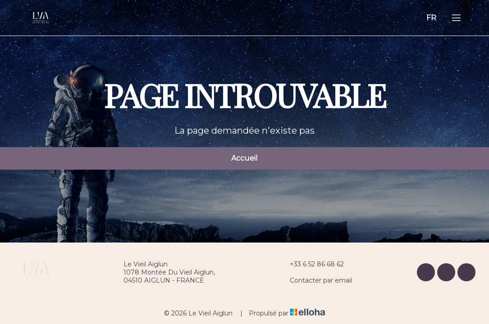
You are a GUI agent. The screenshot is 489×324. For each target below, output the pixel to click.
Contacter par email (315, 280)
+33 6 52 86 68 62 (311, 264)
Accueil (244, 158)
